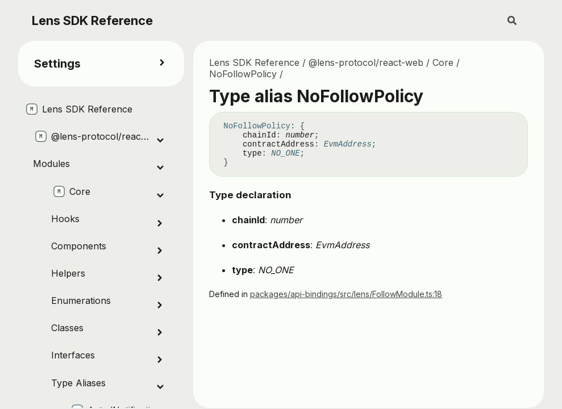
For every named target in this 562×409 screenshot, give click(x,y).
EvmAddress (348, 144)
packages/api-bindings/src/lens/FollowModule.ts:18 (346, 294)
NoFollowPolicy (243, 74)
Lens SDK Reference (92, 20)
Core (442, 62)
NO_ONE (285, 153)
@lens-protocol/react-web (366, 62)
